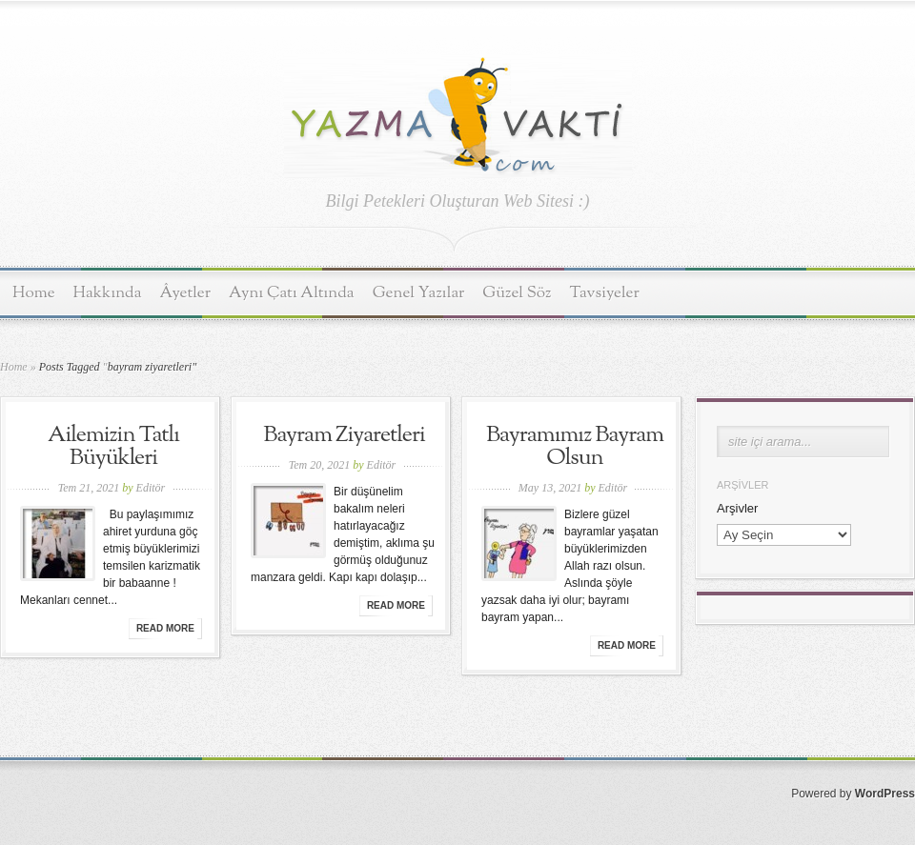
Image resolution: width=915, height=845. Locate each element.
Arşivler (737, 508)
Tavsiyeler (605, 293)
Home (33, 293)
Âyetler (186, 293)
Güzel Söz (516, 293)
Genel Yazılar (419, 293)
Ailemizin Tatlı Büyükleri (113, 446)
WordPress (885, 793)
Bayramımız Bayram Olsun (574, 446)
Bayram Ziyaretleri (343, 435)
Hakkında (107, 293)
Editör (151, 487)
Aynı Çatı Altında (292, 293)
